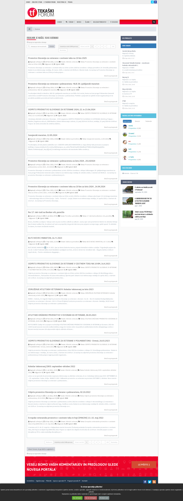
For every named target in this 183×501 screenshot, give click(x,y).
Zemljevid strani (37, 2)
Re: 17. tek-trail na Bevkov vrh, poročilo (46, 212)
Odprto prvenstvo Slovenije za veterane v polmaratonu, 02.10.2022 (59, 392)
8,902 (139, 128)
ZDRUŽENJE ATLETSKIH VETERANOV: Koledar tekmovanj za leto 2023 (60, 289)
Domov (28, 2)
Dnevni (137, 121)
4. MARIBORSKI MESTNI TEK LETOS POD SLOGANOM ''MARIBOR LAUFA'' (143, 200)
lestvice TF (128, 94)
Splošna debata (129, 56)
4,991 (139, 159)
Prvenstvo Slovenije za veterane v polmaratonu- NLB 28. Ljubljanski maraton (63, 84)
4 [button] (96, 442)
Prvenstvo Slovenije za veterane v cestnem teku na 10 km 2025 (57, 58)
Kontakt (84, 481)
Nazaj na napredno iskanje (37, 42)
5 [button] (105, 46)
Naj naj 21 (125, 77)
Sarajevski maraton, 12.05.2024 (42, 135)
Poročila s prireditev (72, 216)
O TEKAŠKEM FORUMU (50, 2)
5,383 (139, 144)
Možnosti (49, 442)
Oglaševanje (40, 481)
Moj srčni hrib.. (127, 89)
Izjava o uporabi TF (59, 481)
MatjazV (39, 62)
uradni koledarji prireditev (133, 70)
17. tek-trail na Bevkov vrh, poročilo (99, 216)
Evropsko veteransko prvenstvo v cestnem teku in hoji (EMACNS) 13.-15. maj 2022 (65, 418)
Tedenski (148, 121)
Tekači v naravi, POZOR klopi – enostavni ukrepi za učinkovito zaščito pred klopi (144, 214)
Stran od (85, 46)
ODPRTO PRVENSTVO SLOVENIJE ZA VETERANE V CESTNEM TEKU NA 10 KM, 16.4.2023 (69, 263)
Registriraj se (61, 2)
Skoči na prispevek (110, 76)
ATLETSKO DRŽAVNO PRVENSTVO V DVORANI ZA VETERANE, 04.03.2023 (62, 315)
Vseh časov (127, 121)
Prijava (70, 2)
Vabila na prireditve (131, 82)
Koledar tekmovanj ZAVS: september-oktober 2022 (51, 366)
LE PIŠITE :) (144, 464)
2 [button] (95, 46)
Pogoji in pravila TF (73, 481)
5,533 (139, 136)
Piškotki (48, 481)
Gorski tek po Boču (129, 51)
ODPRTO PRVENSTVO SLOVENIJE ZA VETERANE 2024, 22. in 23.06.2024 (61, 109)
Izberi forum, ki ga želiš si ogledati (41, 449)
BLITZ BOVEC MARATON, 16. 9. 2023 (45, 238)
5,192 (139, 152)
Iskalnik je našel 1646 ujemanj (69, 46)
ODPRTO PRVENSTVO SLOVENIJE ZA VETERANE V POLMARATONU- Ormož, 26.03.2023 (69, 340)
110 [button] (113, 46)
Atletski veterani (71, 62)
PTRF (124, 101)
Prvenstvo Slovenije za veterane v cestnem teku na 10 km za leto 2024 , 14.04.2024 (66, 186)
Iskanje (51, 46)
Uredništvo (30, 481)
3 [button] (98, 46)
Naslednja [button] (63, 50)
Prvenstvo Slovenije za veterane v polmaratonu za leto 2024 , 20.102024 (61, 161)
